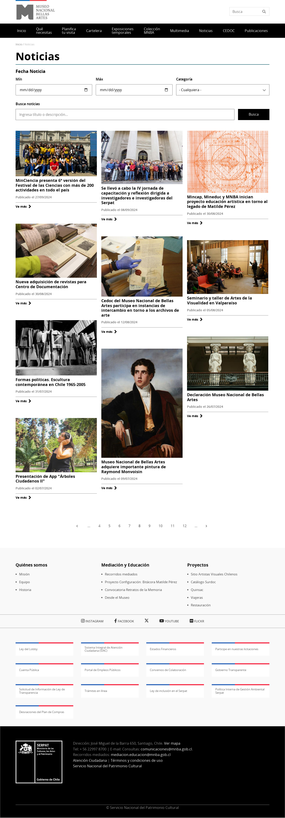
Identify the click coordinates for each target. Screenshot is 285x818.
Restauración (201, 605)
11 (173, 525)
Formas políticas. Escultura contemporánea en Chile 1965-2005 (51, 382)
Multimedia (179, 30)
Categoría (184, 79)
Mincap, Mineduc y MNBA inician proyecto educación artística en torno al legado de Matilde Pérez (227, 201)
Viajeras (197, 597)
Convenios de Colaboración (168, 670)
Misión (24, 574)
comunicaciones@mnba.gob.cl (166, 749)
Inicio (21, 30)
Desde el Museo (117, 597)
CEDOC (229, 30)
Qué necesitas (44, 30)
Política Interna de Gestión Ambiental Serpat (240, 690)
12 (185, 525)
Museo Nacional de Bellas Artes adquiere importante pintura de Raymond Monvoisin (133, 466)
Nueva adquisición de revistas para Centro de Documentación (51, 284)
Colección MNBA (152, 30)
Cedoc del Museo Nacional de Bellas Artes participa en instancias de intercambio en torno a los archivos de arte (140, 308)
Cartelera (94, 30)
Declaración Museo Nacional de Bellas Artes (225, 397)
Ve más (23, 206)
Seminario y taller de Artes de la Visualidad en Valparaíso (219, 300)
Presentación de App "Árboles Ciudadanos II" (45, 479)
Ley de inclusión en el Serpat (168, 691)
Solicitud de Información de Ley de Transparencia (42, 690)
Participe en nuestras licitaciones (236, 649)
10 (161, 525)
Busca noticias (28, 103)
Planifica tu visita (69, 30)
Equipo (24, 582)
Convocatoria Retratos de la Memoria (133, 590)
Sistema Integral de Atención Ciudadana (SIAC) (103, 649)
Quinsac (197, 590)
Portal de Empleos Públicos (102, 670)
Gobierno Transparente (230, 670)
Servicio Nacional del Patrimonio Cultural (107, 766)
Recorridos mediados (121, 574)
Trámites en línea (96, 691)
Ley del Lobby (28, 649)
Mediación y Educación (125, 565)
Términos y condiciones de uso (137, 760)
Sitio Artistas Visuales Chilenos (214, 574)
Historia (25, 590)
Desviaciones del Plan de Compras (41, 712)
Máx (99, 79)
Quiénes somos (31, 565)
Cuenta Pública (29, 670)
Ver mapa (172, 743)
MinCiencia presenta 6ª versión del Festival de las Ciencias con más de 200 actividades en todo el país (55, 185)
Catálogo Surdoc (203, 582)
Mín (19, 79)
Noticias (206, 30)
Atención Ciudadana (90, 760)
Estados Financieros (163, 649)
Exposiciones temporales (123, 30)
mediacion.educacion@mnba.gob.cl (141, 754)
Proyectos (197, 565)
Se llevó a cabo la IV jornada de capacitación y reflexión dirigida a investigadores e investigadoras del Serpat (137, 195)
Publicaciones (256, 30)
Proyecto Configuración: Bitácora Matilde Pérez (141, 582)
